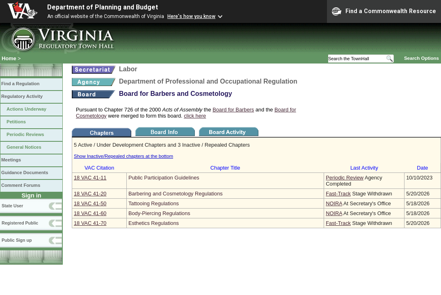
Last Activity (364, 168)
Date (422, 168)
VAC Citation (99, 168)
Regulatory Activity (22, 96)
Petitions (16, 121)
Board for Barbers (233, 110)
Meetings (11, 159)
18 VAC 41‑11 (90, 178)
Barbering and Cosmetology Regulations (175, 194)
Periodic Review (344, 178)
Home (9, 58)
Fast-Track (338, 194)
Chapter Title (225, 168)
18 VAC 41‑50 (90, 203)
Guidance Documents (24, 172)
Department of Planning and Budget (102, 7)
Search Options (421, 58)
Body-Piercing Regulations (159, 213)
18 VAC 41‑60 (90, 213)
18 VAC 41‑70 (90, 223)
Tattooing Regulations (153, 203)
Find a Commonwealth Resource (384, 11)
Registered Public (20, 222)
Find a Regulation (20, 83)
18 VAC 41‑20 (90, 194)
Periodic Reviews (25, 134)
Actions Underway (26, 109)
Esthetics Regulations (153, 223)
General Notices (24, 147)
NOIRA (334, 203)
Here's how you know (191, 16)
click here (195, 116)
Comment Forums (20, 185)
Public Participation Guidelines (163, 178)
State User (12, 205)
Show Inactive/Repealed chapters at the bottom (123, 156)
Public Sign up (17, 240)
